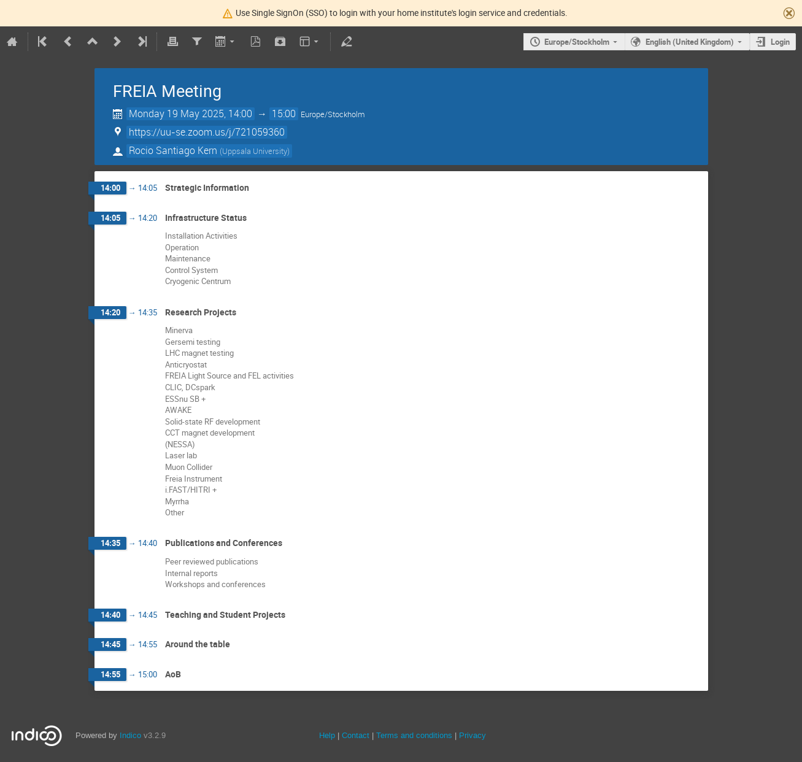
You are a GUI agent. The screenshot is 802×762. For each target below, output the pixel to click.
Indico (130, 735)
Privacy (472, 735)
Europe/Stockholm (576, 41)
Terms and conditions (414, 735)
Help (327, 735)
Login (780, 41)
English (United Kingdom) (690, 41)
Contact (355, 735)
